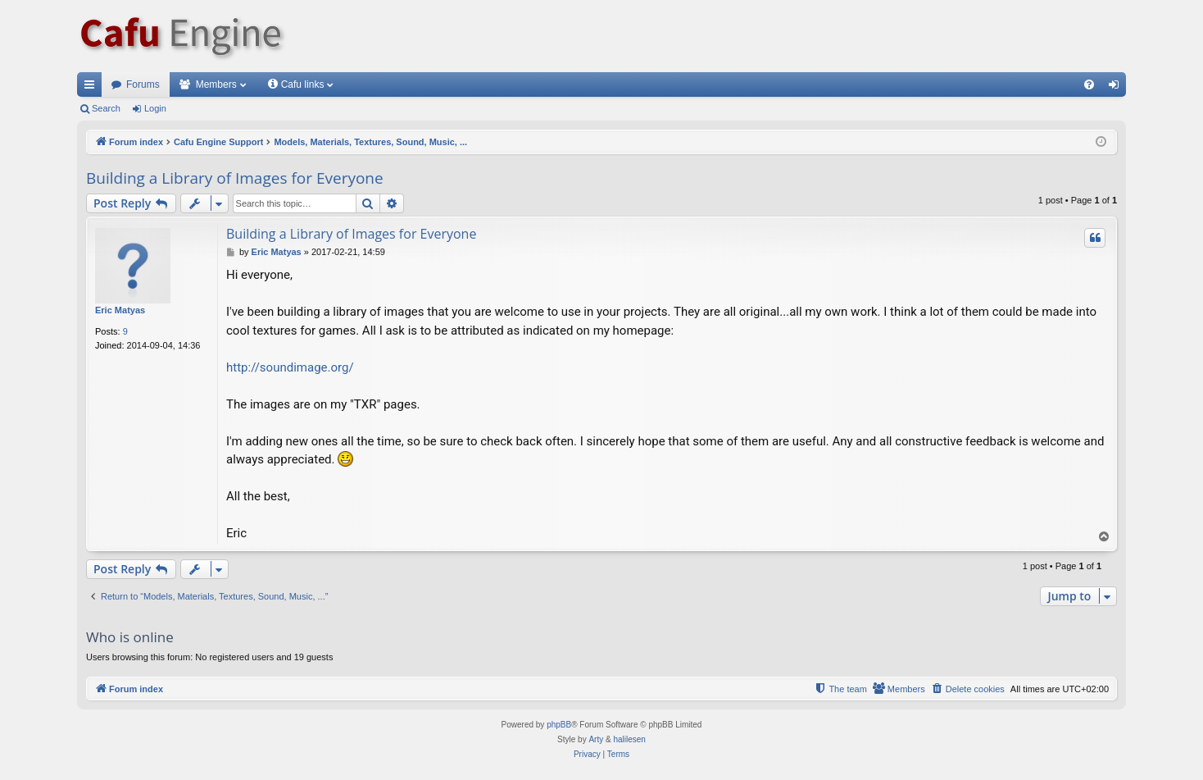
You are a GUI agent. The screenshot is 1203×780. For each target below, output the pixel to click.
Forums (143, 84)
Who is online (130, 636)
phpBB (559, 724)
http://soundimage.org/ (290, 367)
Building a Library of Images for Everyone (235, 178)
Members (216, 84)
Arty (595, 739)
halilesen (629, 739)
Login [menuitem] (1117, 88)
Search (106, 108)
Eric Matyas (120, 310)
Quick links (93, 88)
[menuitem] (1089, 84)
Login (155, 108)
